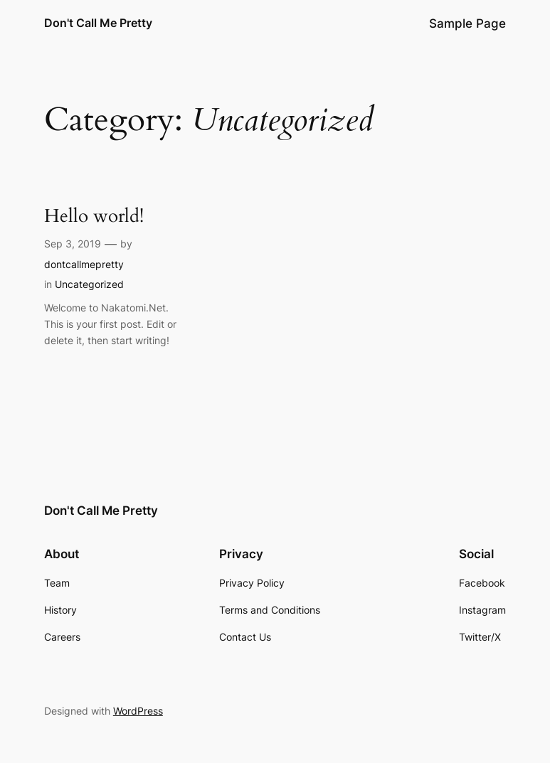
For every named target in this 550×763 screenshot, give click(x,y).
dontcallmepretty (84, 264)
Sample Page (467, 23)
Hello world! (94, 217)
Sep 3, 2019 (72, 244)
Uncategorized (89, 284)
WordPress (138, 711)
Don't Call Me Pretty (98, 23)
